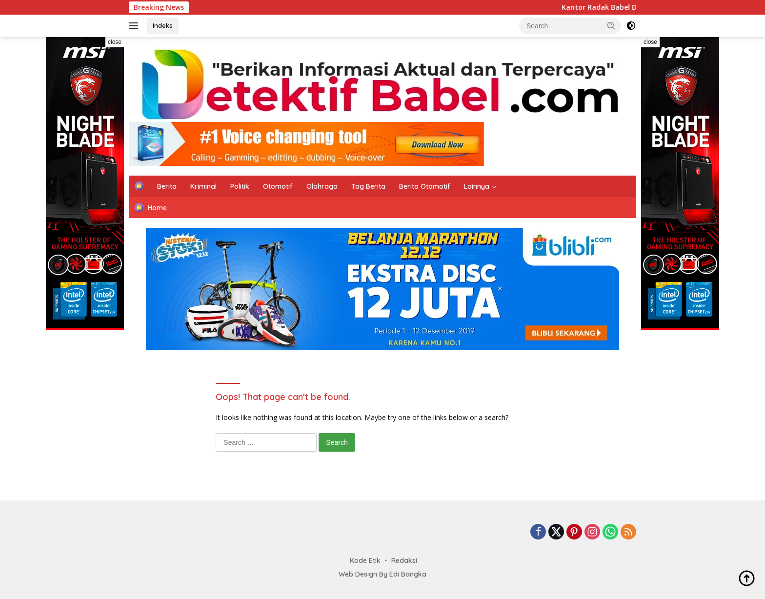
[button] (611, 25)
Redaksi (404, 560)
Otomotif (278, 186)
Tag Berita (368, 186)
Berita (167, 186)
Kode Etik (365, 560)
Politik (239, 186)
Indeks (163, 25)
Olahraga (322, 186)
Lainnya (476, 186)
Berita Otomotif (424, 186)
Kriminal (203, 186)
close (114, 42)
